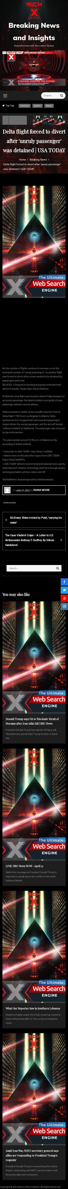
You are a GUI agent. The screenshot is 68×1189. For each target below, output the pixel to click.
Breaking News (9, 503)
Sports (37, 106)
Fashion (24, 106)
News (49, 106)
